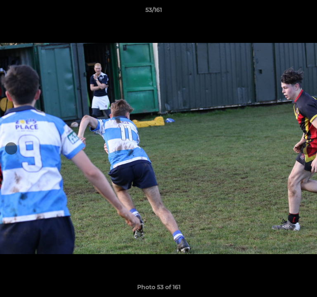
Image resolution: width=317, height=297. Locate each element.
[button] (287, 12)
